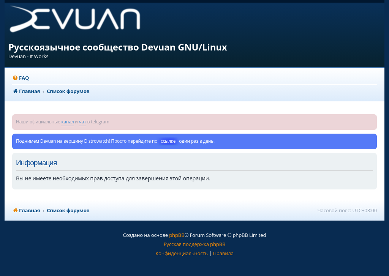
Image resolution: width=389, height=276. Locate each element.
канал (67, 121)
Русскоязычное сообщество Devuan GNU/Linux (117, 47)
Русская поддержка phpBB (195, 244)
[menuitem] (20, 78)
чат (82, 121)
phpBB (176, 235)
